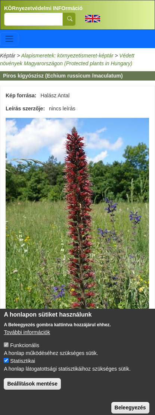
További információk (27, 338)
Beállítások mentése (32, 390)
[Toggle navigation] (9, 38)
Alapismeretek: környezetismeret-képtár (67, 56)
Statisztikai (22, 367)
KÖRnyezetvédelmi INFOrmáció (43, 8)
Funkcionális (24, 351)
